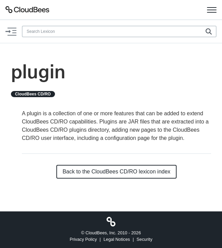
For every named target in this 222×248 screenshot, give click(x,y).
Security (144, 239)
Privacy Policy (83, 239)
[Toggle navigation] (212, 9)
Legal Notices (116, 239)
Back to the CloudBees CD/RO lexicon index (116, 171)
